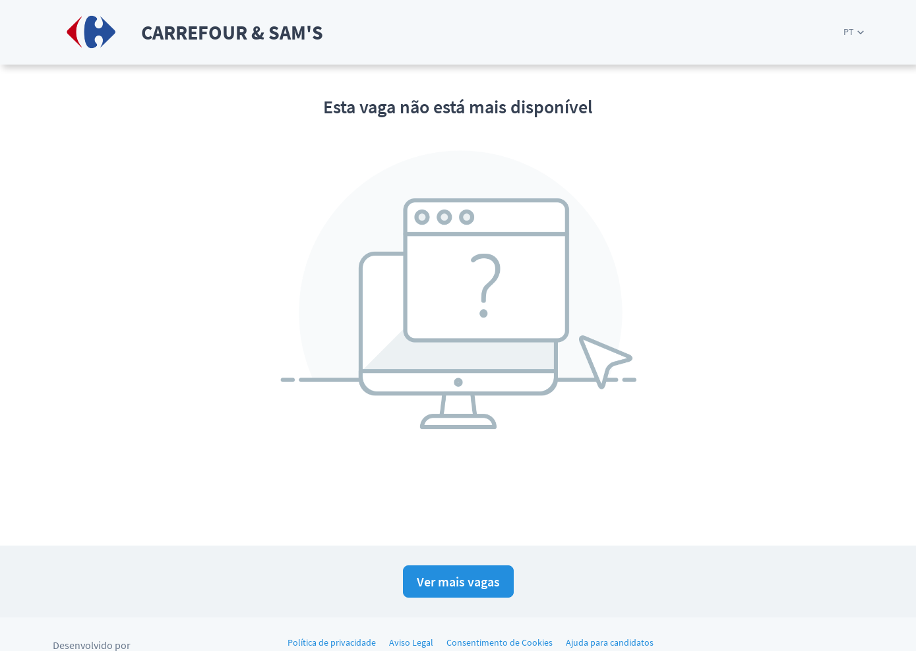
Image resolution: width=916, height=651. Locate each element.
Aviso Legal (411, 642)
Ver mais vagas (458, 581)
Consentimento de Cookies (499, 642)
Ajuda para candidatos (610, 642)
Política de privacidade (332, 642)
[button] (853, 32)
